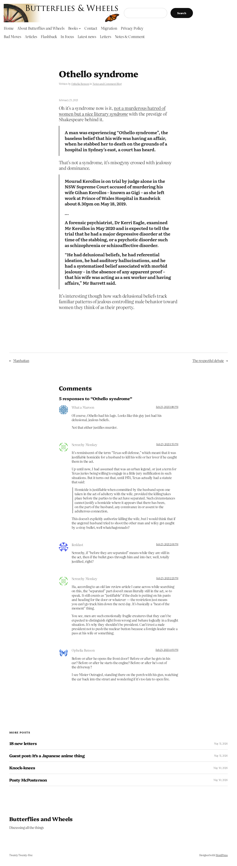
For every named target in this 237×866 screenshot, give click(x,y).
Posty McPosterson (28, 780)
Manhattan (21, 360)
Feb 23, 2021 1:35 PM (167, 444)
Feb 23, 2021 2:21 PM (167, 578)
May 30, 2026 (220, 768)
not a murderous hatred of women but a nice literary (112, 111)
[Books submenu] (80, 28)
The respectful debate (208, 360)
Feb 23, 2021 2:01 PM (167, 544)
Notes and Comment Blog (107, 84)
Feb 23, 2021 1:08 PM (167, 407)
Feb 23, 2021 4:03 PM (167, 650)
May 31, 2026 (221, 743)
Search (181, 13)
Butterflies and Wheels (41, 818)
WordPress (222, 855)
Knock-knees (22, 767)
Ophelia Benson (80, 84)
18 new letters (23, 743)
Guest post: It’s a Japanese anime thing (47, 755)
